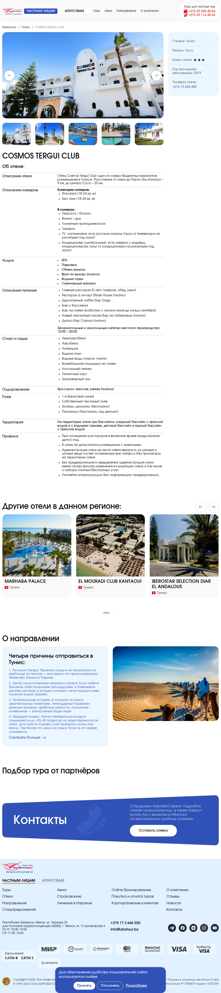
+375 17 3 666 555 (125, 923)
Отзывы (173, 896)
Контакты (174, 909)
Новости (173, 903)
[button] (156, 75)
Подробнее (136, 985)
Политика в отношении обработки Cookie (193, 980)
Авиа (108, 11)
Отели (26, 27)
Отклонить (110, 985)
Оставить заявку (153, 830)
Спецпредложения (19, 909)
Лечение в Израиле (74, 903)
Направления (126, 11)
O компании (150, 11)
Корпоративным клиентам (135, 903)
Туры (96, 11)
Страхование (69, 896)
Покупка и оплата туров (133, 896)
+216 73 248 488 (184, 87)
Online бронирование (131, 890)
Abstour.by (9, 27)
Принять (84, 985)
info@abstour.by (124, 929)
